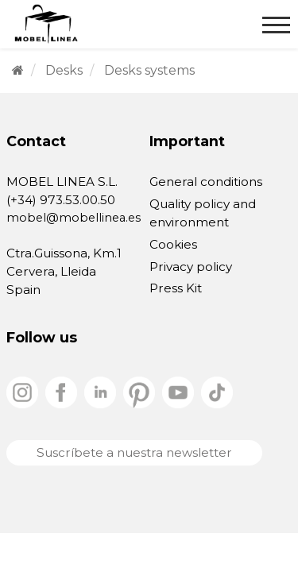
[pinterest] (140, 391)
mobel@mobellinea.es (73, 218)
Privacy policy (190, 266)
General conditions (205, 181)
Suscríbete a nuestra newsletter (134, 452)
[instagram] (23, 391)
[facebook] (62, 391)
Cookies (173, 244)
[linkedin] (101, 391)
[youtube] (179, 391)
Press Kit (175, 288)
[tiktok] (217, 391)
